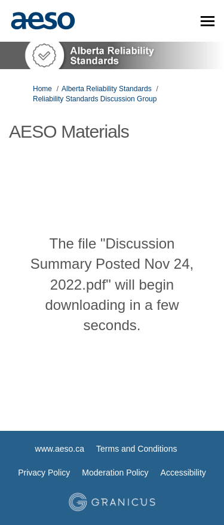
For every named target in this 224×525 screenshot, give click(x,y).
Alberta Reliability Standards (107, 89)
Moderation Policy (115, 472)
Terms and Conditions (136, 448)
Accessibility (183, 472)
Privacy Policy (44, 472)
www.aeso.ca (59, 448)
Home (42, 89)
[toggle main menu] (207, 21)
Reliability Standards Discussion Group (95, 99)
